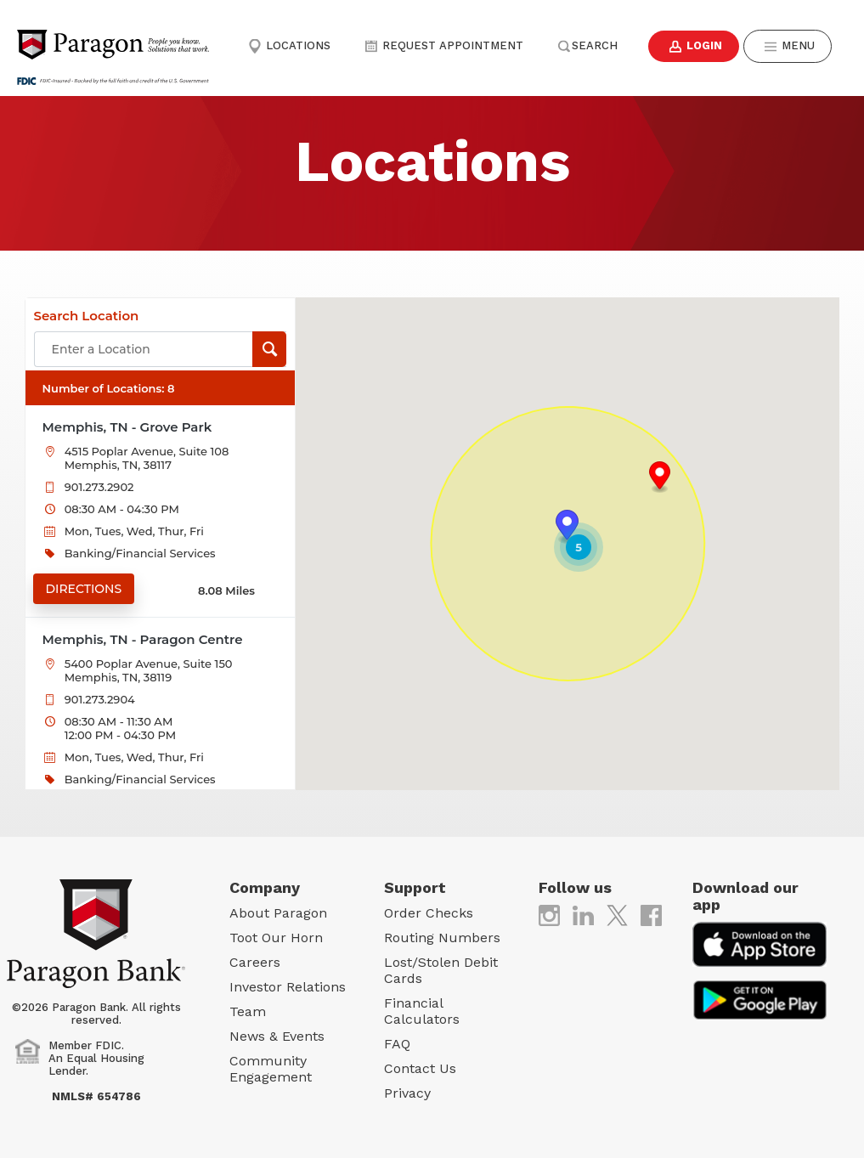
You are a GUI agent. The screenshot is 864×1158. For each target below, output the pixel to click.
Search (587, 45)
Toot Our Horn (276, 937)
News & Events (277, 1036)
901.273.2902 (99, 487)
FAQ (397, 1044)
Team (247, 1011)
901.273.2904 (100, 699)
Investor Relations (287, 987)
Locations (289, 45)
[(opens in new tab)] (549, 915)
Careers (254, 962)
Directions (84, 588)
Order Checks (428, 913)
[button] (659, 477)
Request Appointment (443, 45)
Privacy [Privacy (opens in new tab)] (407, 1093)
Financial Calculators (422, 1011)
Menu (789, 46)
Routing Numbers (442, 937)
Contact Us (420, 1068)
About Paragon (278, 913)
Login (694, 46)
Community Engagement (270, 1069)
